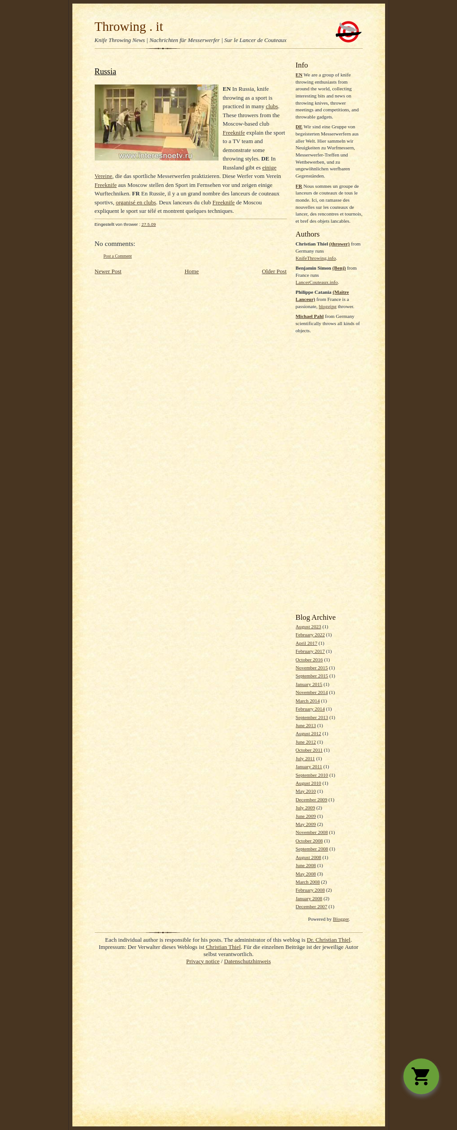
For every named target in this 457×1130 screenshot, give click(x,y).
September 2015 (312, 675)
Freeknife (234, 132)
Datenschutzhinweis (247, 961)
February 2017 (310, 651)
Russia (106, 71)
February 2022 (310, 634)
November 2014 (312, 692)
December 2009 (311, 799)
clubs (272, 106)
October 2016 (309, 659)
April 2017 (307, 643)
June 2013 (306, 725)
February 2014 (310, 708)
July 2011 (305, 758)
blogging (328, 306)
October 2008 (309, 840)
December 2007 (311, 906)
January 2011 (309, 766)
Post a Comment (118, 256)
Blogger (340, 919)
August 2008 (308, 857)
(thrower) (339, 243)
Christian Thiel (223, 947)
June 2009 (306, 816)
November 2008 (312, 832)
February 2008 (310, 890)
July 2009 (305, 807)
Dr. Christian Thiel (329, 939)
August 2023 (308, 626)
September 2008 (312, 848)
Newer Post (108, 271)
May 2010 (306, 791)
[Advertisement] (329, 473)
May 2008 (306, 873)
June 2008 (306, 865)
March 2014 (308, 700)
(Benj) (339, 268)
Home (191, 271)
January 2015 (309, 684)
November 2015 (312, 667)
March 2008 (308, 882)
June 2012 (306, 742)
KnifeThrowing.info (316, 258)
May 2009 (306, 824)
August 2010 (308, 783)
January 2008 (309, 898)
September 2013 (312, 717)
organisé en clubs (136, 202)
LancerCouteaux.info (317, 282)
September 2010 (312, 775)
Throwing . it (129, 26)
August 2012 (308, 733)
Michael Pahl (310, 316)
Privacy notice (203, 961)
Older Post (274, 271)
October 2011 (309, 750)
